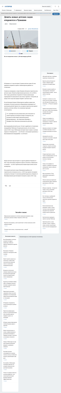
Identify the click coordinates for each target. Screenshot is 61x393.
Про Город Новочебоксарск (7, 335)
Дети (6, 24)
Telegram (3, 346)
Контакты (26, 346)
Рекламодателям (16, 351)
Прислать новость (46, 6)
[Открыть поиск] (55, 6)
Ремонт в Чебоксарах (7, 10)
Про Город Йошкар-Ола (28, 335)
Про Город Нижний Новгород (7, 340)
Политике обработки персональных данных (43, 13)
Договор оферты (16, 348)
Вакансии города (28, 10)
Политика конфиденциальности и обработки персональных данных (14, 373)
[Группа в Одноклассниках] (38, 337)
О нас (14, 346)
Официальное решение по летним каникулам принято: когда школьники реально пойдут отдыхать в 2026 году (21, 217)
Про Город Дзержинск (17, 340)
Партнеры (26, 351)
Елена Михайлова (33, 28)
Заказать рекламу (38, 10)
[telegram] (10, 186)
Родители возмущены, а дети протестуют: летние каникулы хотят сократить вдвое (21, 224)
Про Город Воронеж (5, 337)
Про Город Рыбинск (16, 338)
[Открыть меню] (2, 6)
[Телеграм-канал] (29, 51)
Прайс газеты (4, 351)
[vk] (6, 186)
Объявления (4, 348)
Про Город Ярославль (27, 337)
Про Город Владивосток (28, 340)
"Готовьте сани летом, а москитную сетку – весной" (21, 230)
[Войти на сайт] (58, 6)
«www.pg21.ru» (10, 353)
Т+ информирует (18, 10)
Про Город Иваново (16, 337)
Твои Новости (15, 335)
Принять (56, 14)
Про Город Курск (5, 338)
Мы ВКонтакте (47, 10)
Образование (12, 24)
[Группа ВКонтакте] (12, 51)
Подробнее (4, 371)
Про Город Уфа (26, 338)
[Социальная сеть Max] (21, 54)
